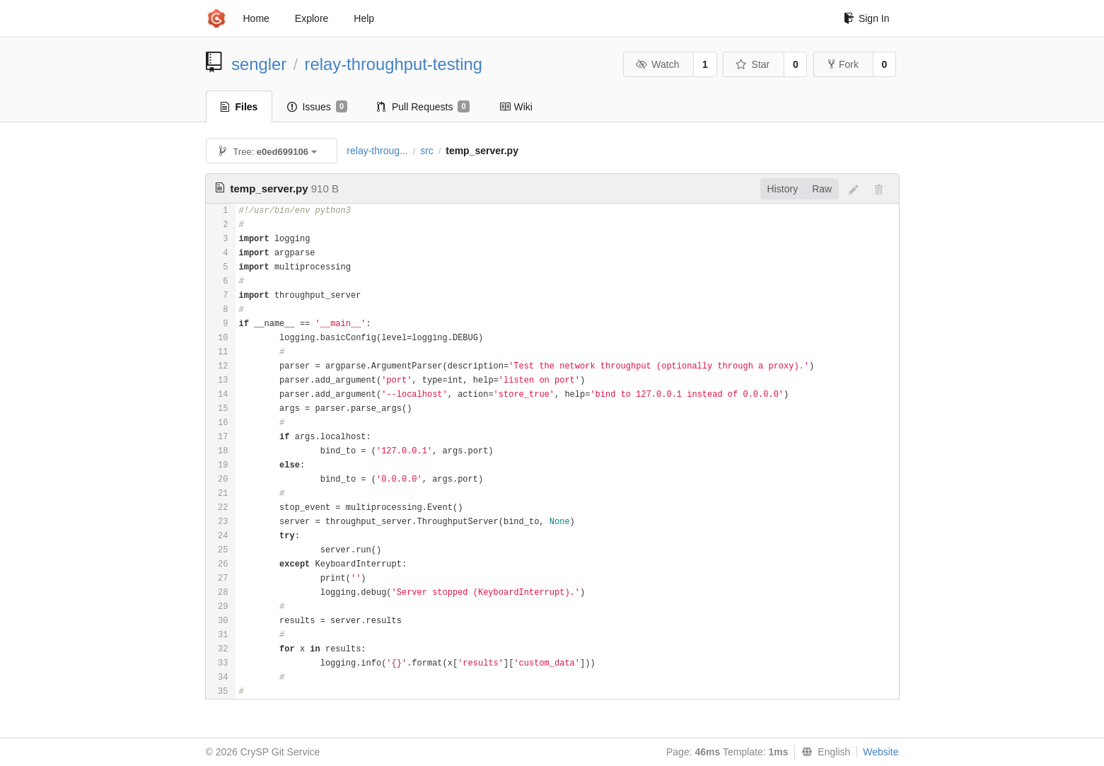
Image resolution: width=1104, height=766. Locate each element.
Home (256, 18)
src (427, 150)
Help (364, 18)
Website (880, 752)
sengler (258, 64)
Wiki (516, 106)
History (782, 189)
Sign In (867, 18)
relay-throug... (377, 151)
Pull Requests (423, 106)
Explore (311, 18)
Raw (822, 189)
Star (752, 64)
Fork (843, 64)
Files (239, 106)
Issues (317, 106)
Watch (658, 64)
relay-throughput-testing (393, 64)
